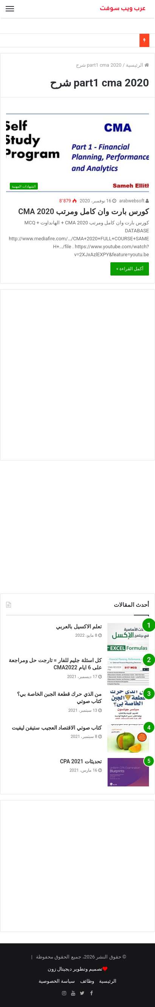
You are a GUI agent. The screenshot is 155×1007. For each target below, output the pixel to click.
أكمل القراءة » (129, 268)
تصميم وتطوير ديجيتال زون (75, 968)
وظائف (87, 981)
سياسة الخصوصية (57, 981)
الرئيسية (137, 65)
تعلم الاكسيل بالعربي (79, 626)
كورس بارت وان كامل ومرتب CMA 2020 (83, 211)
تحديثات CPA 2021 (81, 761)
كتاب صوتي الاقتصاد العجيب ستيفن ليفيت (57, 728)
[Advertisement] (77, 375)
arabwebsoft (134, 201)
